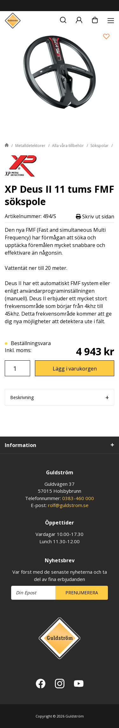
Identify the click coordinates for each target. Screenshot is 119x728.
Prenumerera (81, 593)
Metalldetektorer (30, 145)
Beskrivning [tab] (22, 397)
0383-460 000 (78, 498)
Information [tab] (20, 445)
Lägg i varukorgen (75, 368)
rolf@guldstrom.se (68, 505)
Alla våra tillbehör (68, 145)
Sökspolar (99, 145)
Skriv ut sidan (95, 216)
